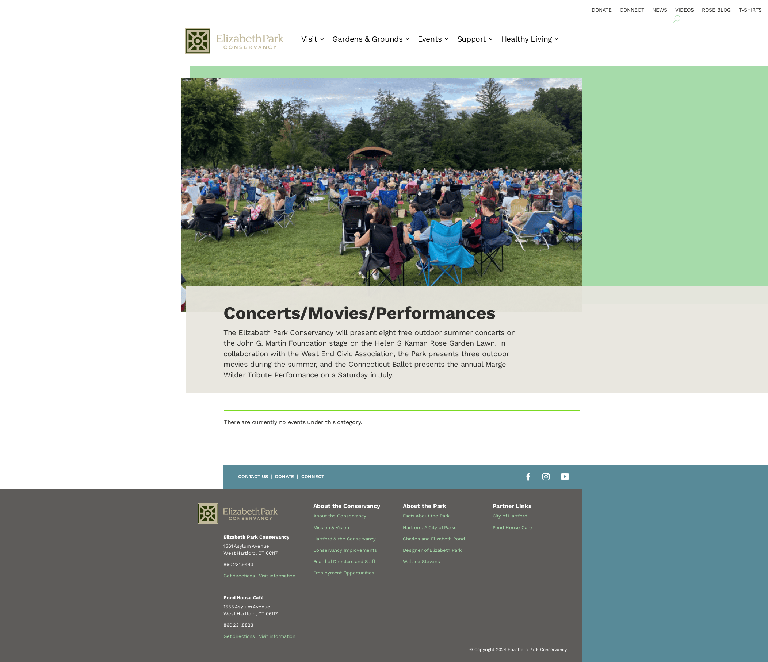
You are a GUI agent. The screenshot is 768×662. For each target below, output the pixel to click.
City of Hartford (510, 516)
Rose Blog (716, 10)
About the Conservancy (339, 516)
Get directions (239, 575)
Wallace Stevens (421, 561)
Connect (632, 10)
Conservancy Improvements (345, 550)
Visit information (277, 575)
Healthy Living (526, 39)
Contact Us (253, 476)
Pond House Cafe (512, 527)
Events (430, 39)
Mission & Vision (331, 527)
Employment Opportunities (343, 573)
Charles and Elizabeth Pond (434, 539)
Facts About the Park (426, 516)
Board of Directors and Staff (344, 561)
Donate (602, 10)
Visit (309, 39)
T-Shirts (750, 10)
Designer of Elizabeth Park (432, 550)
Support (471, 39)
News (659, 10)
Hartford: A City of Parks (429, 527)
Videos (684, 10)
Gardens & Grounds (367, 39)
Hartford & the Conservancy (344, 539)
